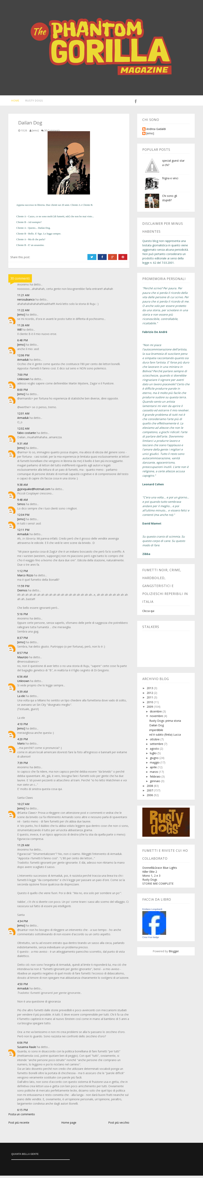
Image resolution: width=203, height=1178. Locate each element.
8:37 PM (22, 640)
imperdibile (156, 732)
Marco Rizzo (25, 578)
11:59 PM (23, 588)
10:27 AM (23, 806)
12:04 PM (23, 517)
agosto (155, 751)
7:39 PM (22, 765)
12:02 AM (23, 431)
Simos (21, 506)
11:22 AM (23, 312)
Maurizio (22, 659)
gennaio (155, 783)
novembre (157, 718)
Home (12, 101)
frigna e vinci (170, 180)
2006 (150, 797)
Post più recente (18, 1125)
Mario (21, 746)
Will (19, 332)
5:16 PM (22, 616)
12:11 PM (23, 532)
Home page (68, 1125)
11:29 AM (23, 847)
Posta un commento (21, 1116)
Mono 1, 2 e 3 (151, 878)
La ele (21, 698)
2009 (150, 709)
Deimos (22, 593)
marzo (154, 774)
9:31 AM (22, 446)
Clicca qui (148, 613)
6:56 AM (22, 679)
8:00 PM (22, 392)
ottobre (155, 742)
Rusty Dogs (32, 101)
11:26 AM (23, 327)
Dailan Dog (156, 727)
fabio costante (26, 435)
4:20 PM (22, 741)
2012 (150, 695)
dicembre (156, 714)
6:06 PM (22, 1045)
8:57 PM (22, 655)
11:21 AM (23, 297)
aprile (154, 769)
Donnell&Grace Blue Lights (159, 870)
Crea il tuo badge (150, 939)
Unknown (23, 381)
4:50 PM (22, 986)
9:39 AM (22, 694)
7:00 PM (22, 377)
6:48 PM (22, 342)
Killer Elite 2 (149, 874)
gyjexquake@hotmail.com (33, 491)
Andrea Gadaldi (156, 131)
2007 (150, 793)
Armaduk (23, 362)
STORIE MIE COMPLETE (157, 886)
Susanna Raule (26, 1049)
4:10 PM (22, 726)
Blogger (174, 953)
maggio (155, 765)
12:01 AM (23, 416)
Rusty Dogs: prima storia (165, 723)
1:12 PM (22, 573)
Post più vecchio (118, 1125)
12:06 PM (23, 357)
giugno (154, 760)
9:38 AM (22, 487)
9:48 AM (22, 502)
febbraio (155, 779)
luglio (153, 755)
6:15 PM (22, 1112)
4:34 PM (22, 923)
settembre (157, 746)
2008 (150, 788)
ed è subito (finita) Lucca (165, 737)
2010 (150, 704)
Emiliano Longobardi (152, 911)
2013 (150, 690)
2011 (150, 700)
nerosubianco (26, 302)
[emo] (21, 317)
